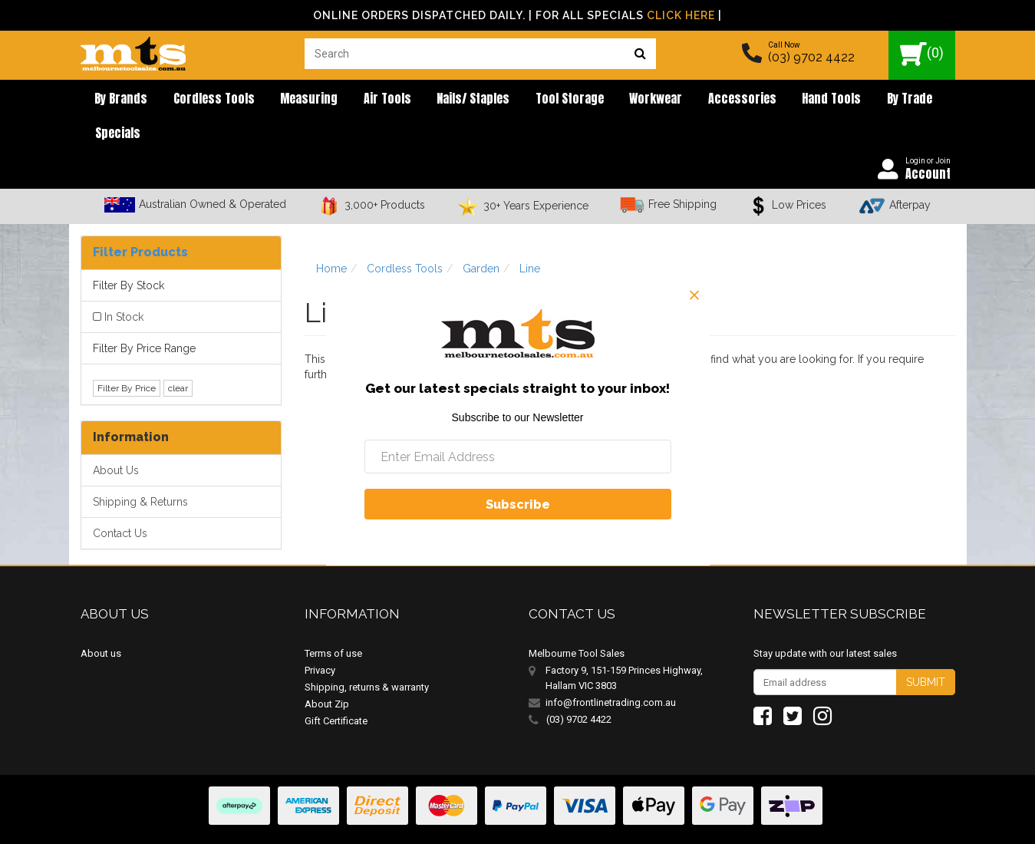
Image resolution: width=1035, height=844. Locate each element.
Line (529, 238)
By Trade (825, 100)
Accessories (675, 100)
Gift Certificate (336, 690)
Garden (481, 238)
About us (101, 622)
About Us (116, 440)
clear (178, 357)
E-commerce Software (880, 820)
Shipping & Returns (140, 471)
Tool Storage (520, 100)
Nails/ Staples (433, 100)
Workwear (598, 100)
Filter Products (140, 221)
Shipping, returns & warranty (367, 656)
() (922, 54)
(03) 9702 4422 (811, 57)
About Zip (327, 673)
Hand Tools (756, 100)
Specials (887, 100)
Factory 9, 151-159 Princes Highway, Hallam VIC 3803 (624, 647)
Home (331, 238)
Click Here (681, 15)
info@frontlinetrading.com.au (611, 672)
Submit (925, 651)
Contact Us (120, 502)
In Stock (123, 286)
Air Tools (356, 100)
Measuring (286, 100)
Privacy (320, 639)
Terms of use (333, 622)
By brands (116, 100)
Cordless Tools (200, 100)
